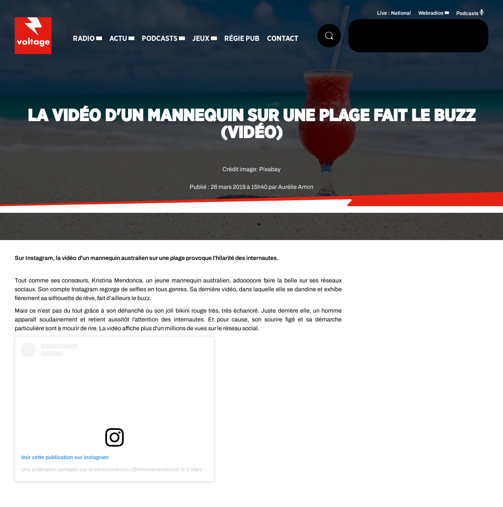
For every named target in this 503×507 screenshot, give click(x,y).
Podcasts (159, 38)
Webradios (431, 13)
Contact (282, 38)
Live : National (394, 13)
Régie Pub (242, 38)
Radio (84, 38)
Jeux (201, 38)
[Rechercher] (329, 35)
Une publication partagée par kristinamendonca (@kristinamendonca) (100, 469)
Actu (118, 38)
